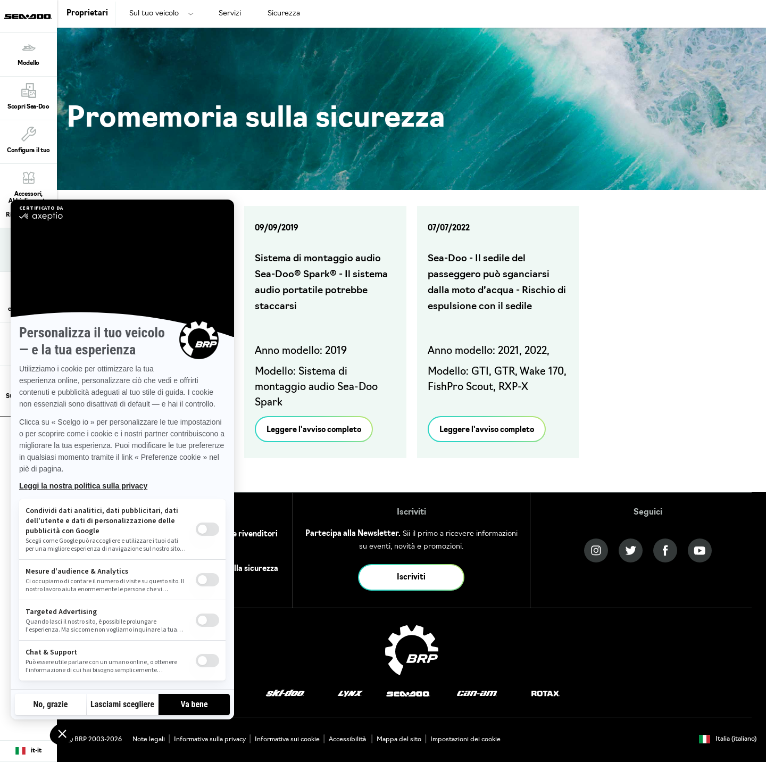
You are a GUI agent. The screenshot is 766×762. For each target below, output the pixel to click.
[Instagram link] (596, 550)
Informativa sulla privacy (210, 739)
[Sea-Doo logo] (28, 16)
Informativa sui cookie (287, 739)
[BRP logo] (411, 650)
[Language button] (28, 751)
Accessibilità (348, 739)
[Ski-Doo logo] (285, 694)
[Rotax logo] (546, 694)
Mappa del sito (399, 739)
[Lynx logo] (350, 694)
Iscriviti (411, 578)
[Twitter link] (631, 550)
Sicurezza (284, 14)
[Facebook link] (665, 550)
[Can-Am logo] (477, 694)
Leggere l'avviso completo (314, 430)
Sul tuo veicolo (154, 14)
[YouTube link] (700, 550)
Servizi (230, 14)
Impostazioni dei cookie (465, 739)
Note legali (148, 739)
